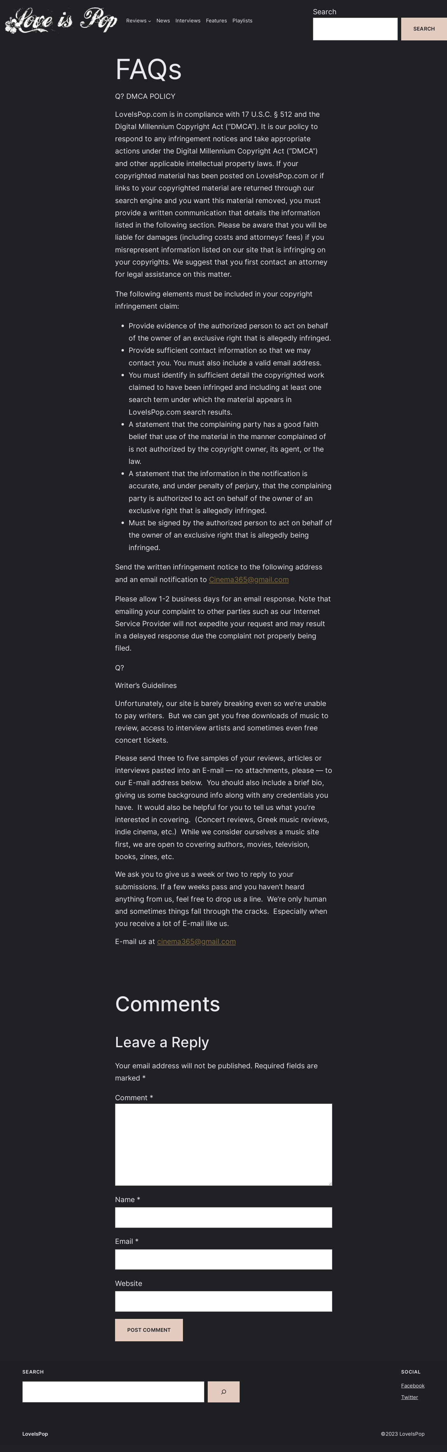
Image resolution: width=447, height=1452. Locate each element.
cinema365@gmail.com (196, 941)
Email (127, 1241)
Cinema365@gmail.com (249, 579)
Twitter (409, 1397)
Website (128, 1283)
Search (324, 11)
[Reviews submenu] (149, 20)
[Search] (224, 1391)
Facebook (413, 1385)
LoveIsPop (35, 1434)
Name (128, 1199)
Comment (134, 1097)
